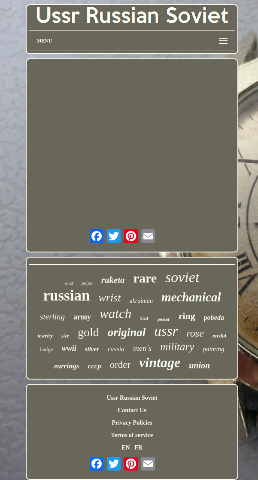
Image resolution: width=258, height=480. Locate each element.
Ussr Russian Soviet (131, 398)
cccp (94, 366)
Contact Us (132, 410)
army (82, 317)
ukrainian (140, 301)
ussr (166, 331)
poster (163, 319)
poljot (87, 283)
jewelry (45, 336)
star (144, 318)
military (177, 346)
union (199, 365)
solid (69, 283)
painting (213, 349)
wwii (69, 348)
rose (194, 333)
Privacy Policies (132, 422)
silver (92, 349)
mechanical (191, 297)
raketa (113, 280)
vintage (159, 362)
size (65, 336)
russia (116, 348)
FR (138, 447)
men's (142, 347)
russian (66, 295)
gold (88, 332)
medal (219, 335)
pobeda (214, 317)
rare (145, 278)
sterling (52, 316)
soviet (182, 277)
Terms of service (132, 435)
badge (46, 349)
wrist (109, 298)
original (127, 332)
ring (187, 315)
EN (125, 447)
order (120, 364)
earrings (66, 366)
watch (115, 313)
